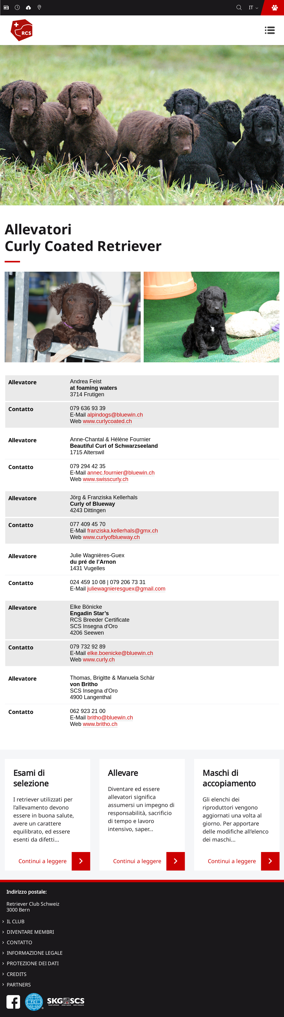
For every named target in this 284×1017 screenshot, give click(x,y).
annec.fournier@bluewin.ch (120, 473)
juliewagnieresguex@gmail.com (126, 589)
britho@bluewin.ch (110, 717)
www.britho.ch (100, 724)
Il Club (15, 921)
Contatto (19, 942)
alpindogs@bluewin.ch (115, 415)
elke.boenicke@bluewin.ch (120, 653)
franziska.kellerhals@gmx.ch (122, 531)
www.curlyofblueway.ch (111, 537)
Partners (19, 984)
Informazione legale (35, 952)
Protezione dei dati (33, 963)
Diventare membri (30, 931)
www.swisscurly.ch (106, 479)
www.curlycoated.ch (107, 421)
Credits (17, 974)
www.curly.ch (99, 660)
